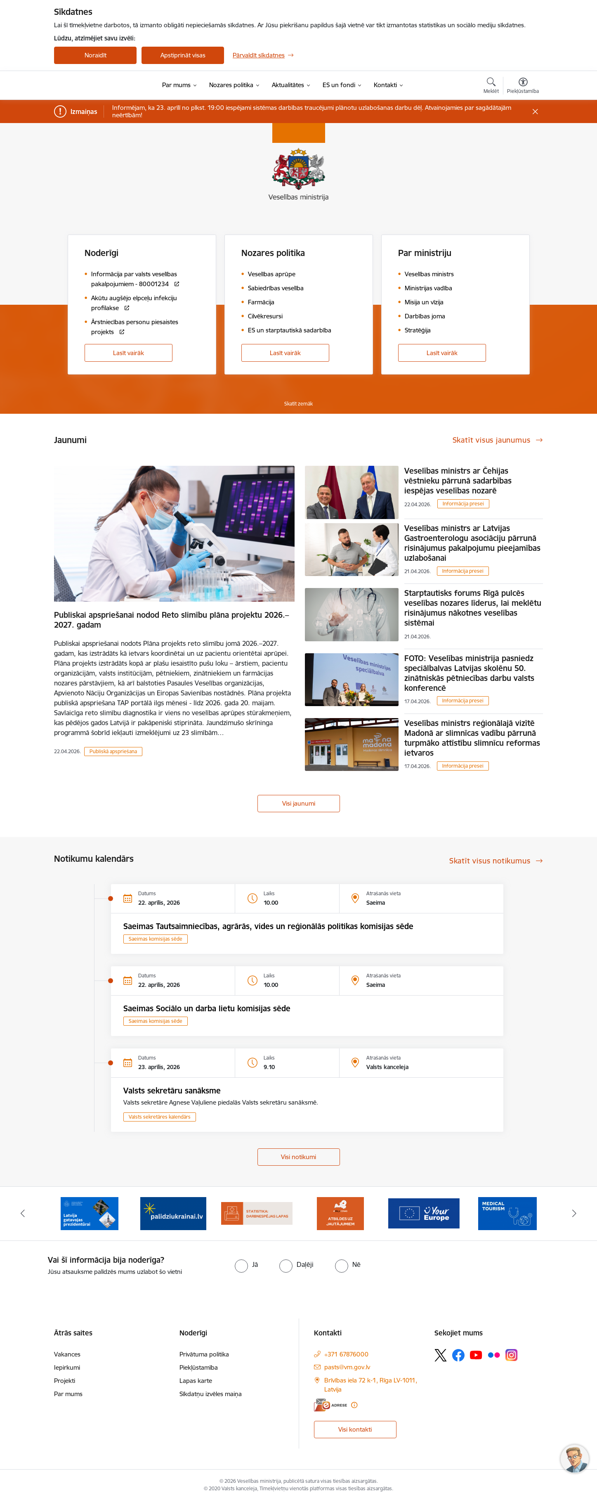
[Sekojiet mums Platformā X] (440, 1355)
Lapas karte (195, 1381)
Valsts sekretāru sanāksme (172, 1091)
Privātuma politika (204, 1354)
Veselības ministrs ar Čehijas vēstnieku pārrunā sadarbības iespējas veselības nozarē (458, 481)
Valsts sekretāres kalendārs (160, 1117)
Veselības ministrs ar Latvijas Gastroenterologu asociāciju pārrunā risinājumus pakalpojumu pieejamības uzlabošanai (472, 543)
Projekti (64, 1381)
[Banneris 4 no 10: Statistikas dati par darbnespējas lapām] (257, 1213)
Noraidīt (95, 55)
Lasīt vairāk (128, 353)
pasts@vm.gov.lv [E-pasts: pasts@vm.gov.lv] (347, 1367)
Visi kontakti (355, 1429)
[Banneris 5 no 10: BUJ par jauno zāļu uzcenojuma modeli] (340, 1213)
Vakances (67, 1354)
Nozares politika (273, 252)
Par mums (68, 1394)
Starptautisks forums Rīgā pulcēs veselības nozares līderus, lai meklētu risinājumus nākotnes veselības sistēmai (472, 608)
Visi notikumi (298, 1157)
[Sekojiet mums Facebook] (458, 1355)
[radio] (246, 1264)
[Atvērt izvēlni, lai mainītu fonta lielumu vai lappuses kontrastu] (523, 87)
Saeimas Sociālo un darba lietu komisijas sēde (206, 1008)
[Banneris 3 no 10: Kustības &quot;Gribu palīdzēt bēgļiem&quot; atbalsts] (173, 1213)
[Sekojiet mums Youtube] (476, 1355)
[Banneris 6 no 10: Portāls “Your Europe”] (424, 1213)
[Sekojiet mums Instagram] (511, 1355)
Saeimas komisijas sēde (155, 939)
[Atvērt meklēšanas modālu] (491, 87)
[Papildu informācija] (354, 1405)
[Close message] (535, 111)
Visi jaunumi (298, 803)
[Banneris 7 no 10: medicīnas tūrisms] (507, 1213)
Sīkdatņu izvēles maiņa (210, 1394)
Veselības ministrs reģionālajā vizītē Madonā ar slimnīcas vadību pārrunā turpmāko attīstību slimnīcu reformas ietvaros (472, 738)
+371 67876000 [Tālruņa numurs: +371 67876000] (346, 1354)
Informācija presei (463, 503)
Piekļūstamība (198, 1367)
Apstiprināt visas (182, 55)
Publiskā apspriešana (113, 751)
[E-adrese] (330, 1405)
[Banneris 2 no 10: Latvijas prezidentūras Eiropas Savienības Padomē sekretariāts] (89, 1213)
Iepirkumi (67, 1367)
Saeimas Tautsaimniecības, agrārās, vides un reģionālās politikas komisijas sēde (268, 926)
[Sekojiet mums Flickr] (494, 1355)
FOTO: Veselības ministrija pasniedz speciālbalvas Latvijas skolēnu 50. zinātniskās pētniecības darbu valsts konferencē (469, 673)
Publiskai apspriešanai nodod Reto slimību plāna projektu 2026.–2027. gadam (171, 620)
